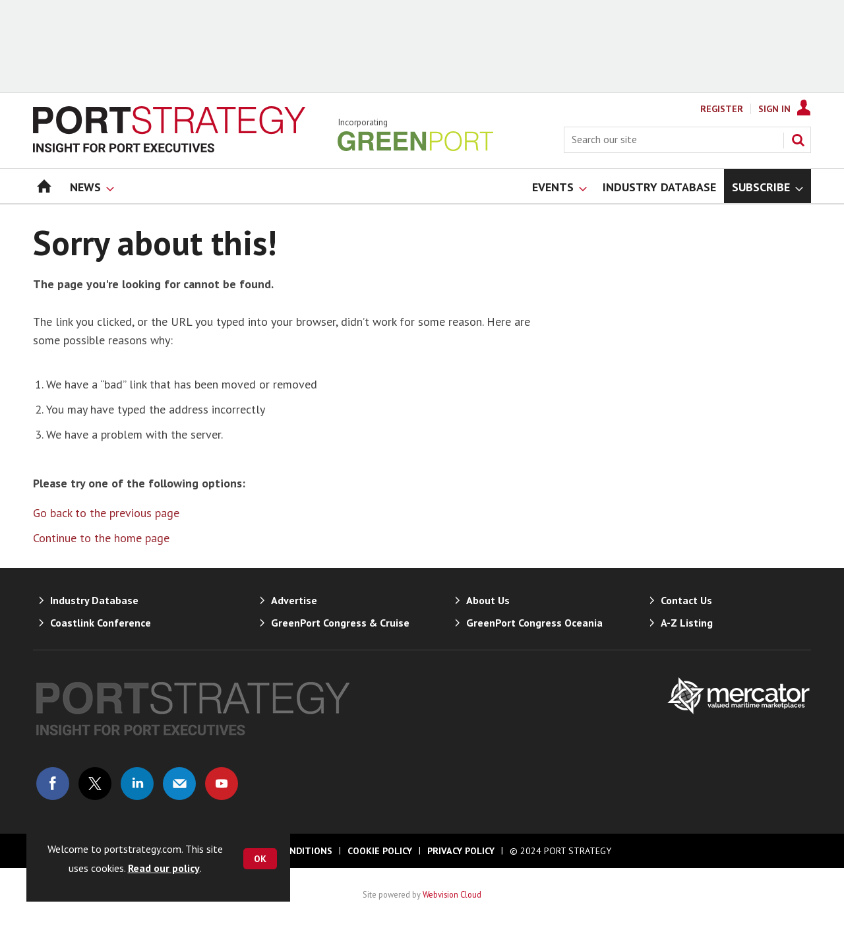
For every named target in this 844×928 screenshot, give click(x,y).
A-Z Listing (687, 622)
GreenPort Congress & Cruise (340, 622)
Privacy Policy (461, 851)
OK (260, 859)
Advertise (294, 600)
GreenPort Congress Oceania (534, 622)
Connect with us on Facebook (53, 783)
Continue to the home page (101, 537)
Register (721, 109)
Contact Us (686, 600)
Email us (179, 783)
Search (797, 139)
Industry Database (94, 600)
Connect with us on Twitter (95, 783)
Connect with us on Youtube (221, 783)
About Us (488, 600)
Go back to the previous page (106, 512)
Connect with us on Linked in (137, 783)
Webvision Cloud (452, 894)
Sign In (774, 109)
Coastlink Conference (100, 622)
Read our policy (164, 868)
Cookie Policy (379, 851)
